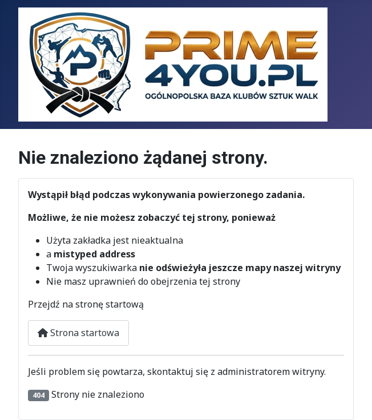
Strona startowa (78, 332)
